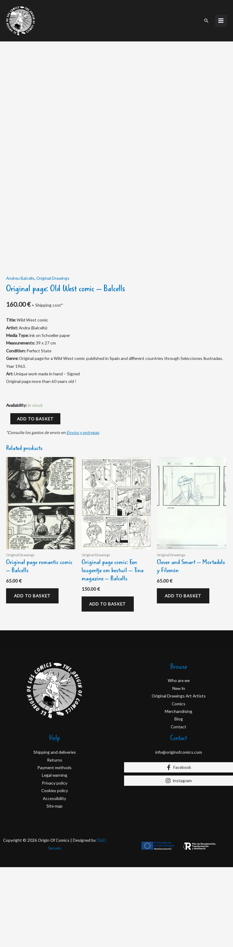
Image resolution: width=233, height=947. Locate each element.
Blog (178, 799)
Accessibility (54, 878)
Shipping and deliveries (54, 832)
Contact (178, 806)
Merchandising (178, 791)
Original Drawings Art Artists (179, 776)
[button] (206, 20)
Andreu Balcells (20, 357)
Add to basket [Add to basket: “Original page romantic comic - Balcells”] (32, 675)
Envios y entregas (82, 511)
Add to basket (35, 498)
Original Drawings (52, 357)
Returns (54, 839)
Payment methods (54, 847)
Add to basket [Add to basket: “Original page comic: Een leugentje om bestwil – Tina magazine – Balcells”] (108, 683)
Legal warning (54, 855)
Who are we (179, 760)
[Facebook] (178, 847)
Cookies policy (54, 870)
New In (178, 768)
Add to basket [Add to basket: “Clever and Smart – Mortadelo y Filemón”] (183, 675)
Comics (178, 783)
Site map (54, 885)
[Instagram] (178, 860)
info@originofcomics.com (178, 832)
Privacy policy (54, 862)
